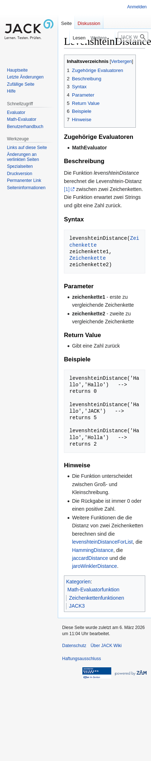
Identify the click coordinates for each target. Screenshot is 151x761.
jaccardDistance (90, 558)
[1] (67, 189)
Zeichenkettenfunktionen (96, 598)
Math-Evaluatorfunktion (94, 589)
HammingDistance (92, 550)
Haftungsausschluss (81, 658)
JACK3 (77, 606)
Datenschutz (74, 645)
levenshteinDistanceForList (102, 542)
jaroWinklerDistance (94, 566)
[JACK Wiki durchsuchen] (133, 37)
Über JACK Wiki (106, 645)
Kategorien (78, 581)
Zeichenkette (87, 258)
